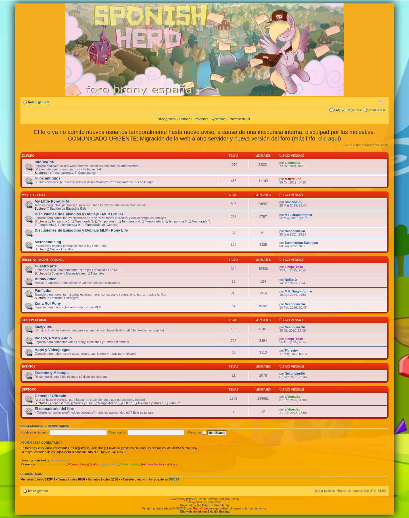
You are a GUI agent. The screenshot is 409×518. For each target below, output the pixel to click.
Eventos (29, 366)
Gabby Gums (110, 464)
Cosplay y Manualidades (68, 273)
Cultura (127, 403)
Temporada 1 (60, 221)
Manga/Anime (107, 403)
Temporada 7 (201, 221)
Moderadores (130, 464)
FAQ (337, 110)
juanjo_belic (294, 267)
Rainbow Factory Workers (159, 464)
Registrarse (354, 110)
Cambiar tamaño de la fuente (381, 101)
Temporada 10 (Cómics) (101, 224)
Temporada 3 (107, 221)
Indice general (166, 119)
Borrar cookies (325, 490)
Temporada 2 (84, 221)
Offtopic (29, 389)
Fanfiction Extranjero (64, 298)
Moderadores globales (83, 464)
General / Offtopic (50, 396)
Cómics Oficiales (61, 249)
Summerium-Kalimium (301, 242)
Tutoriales (97, 273)
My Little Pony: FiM (52, 201)
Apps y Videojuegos (52, 350)
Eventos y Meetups (51, 373)
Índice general (38, 102)
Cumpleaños (87, 172)
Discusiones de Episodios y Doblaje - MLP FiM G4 (79, 214)
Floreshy (291, 350)
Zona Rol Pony (48, 303)
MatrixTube (293, 179)
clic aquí (328, 138)
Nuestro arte (46, 266)
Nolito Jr (291, 279)
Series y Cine (83, 403)
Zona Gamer (60, 403)
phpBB (190, 499)
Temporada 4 (131, 221)
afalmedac (292, 162)
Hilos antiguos (47, 178)
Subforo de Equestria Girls (68, 208)
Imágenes (43, 326)
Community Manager (51, 464)
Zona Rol (174, 403)
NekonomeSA (295, 231)
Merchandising (48, 242)
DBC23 (174, 479)
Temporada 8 (47, 224)
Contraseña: (117, 432)
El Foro (28, 155)
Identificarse (377, 110)
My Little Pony (33, 195)
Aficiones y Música (150, 403)
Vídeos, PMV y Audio (53, 338)
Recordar (197, 432)
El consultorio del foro (54, 408)
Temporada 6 (177, 221)
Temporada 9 (70, 224)
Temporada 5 (154, 221)
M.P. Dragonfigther (298, 214)
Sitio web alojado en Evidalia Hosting (205, 511)
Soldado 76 (293, 202)
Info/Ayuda (44, 162)
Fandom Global (34, 320)
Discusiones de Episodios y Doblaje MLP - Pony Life (81, 230)
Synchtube (218, 119)
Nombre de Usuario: (34, 432)
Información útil (239, 119)
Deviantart (200, 119)
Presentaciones (62, 172)
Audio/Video (46, 279)
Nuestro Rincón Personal (43, 259)
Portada (184, 119)
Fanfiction (44, 290)
